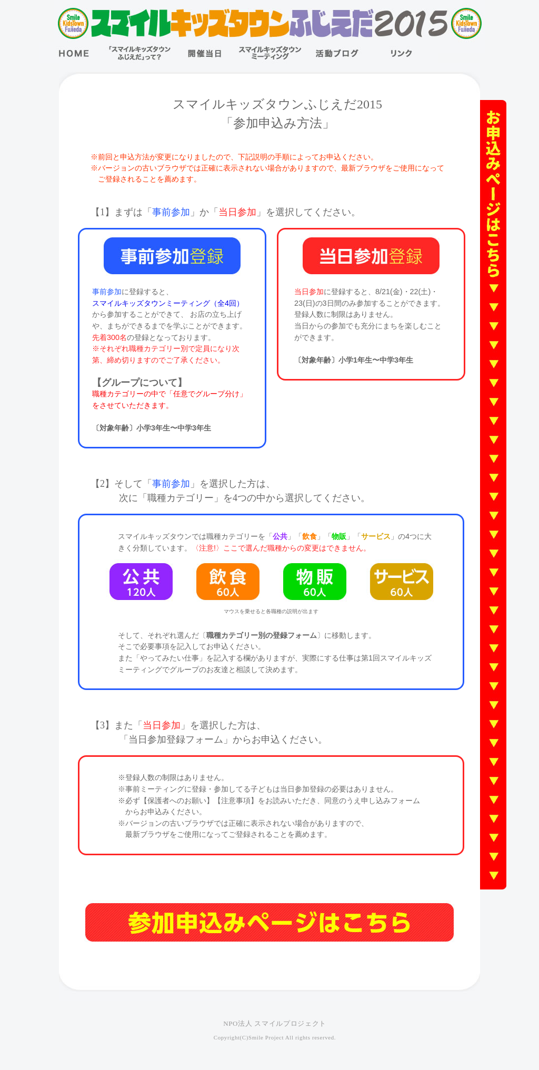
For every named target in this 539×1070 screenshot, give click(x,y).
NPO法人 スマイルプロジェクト (274, 1023)
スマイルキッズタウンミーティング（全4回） (168, 303)
